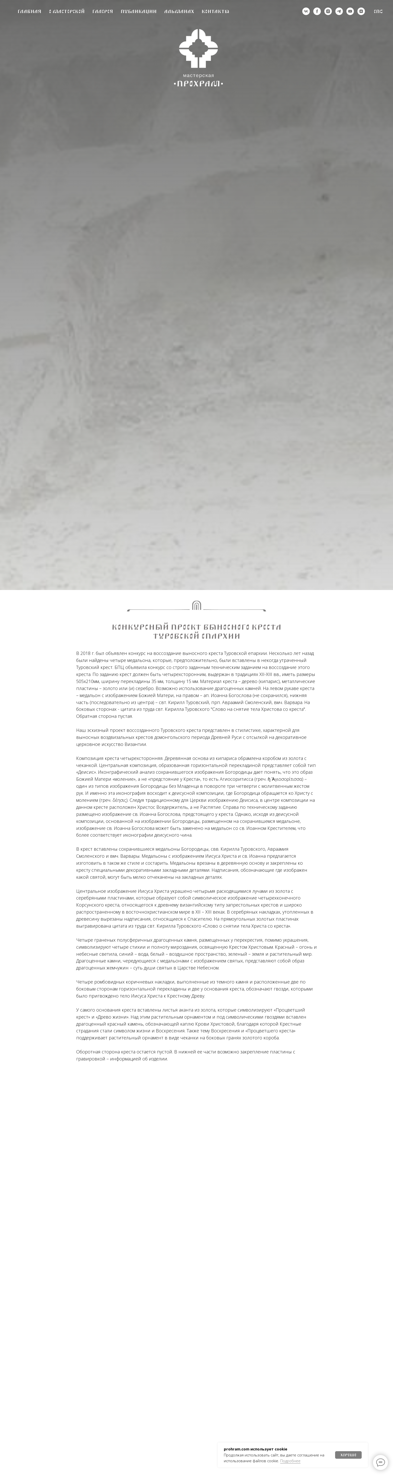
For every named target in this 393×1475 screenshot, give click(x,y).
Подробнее (290, 1460)
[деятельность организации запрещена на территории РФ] (317, 11)
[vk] (306, 11)
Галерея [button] (102, 11)
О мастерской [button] (67, 11)
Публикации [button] (139, 11)
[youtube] (350, 11)
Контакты (215, 11)
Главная (29, 11)
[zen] (361, 11)
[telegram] (339, 11)
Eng (378, 11)
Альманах (179, 11)
